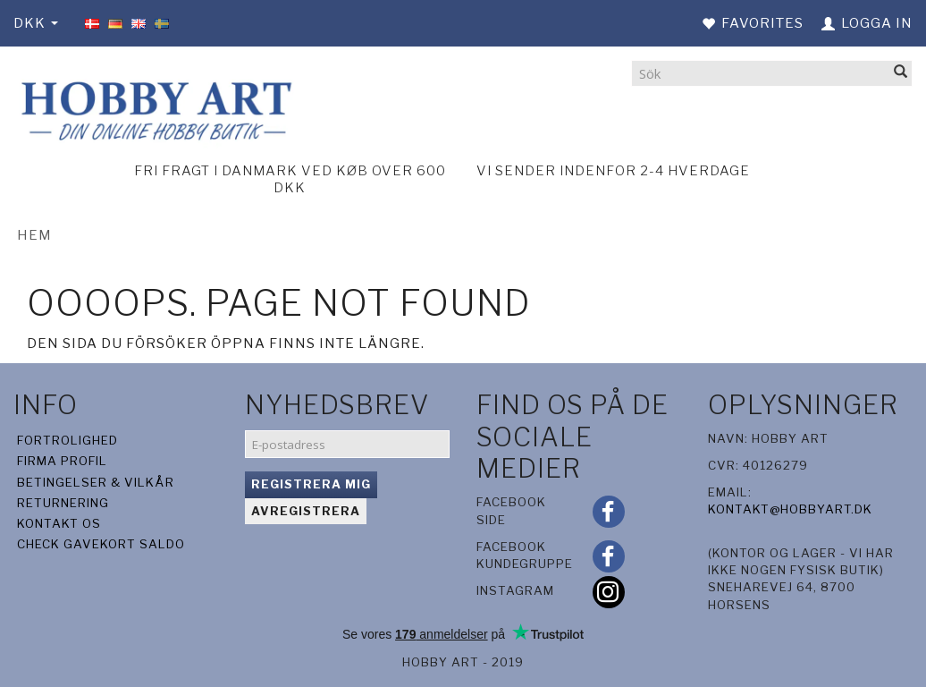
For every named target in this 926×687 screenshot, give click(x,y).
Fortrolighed (67, 440)
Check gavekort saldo (101, 544)
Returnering (63, 503)
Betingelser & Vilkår (95, 482)
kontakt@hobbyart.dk (790, 509)
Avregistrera (305, 511)
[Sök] (901, 73)
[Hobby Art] (154, 108)
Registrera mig (311, 484)
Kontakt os (59, 523)
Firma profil (62, 461)
